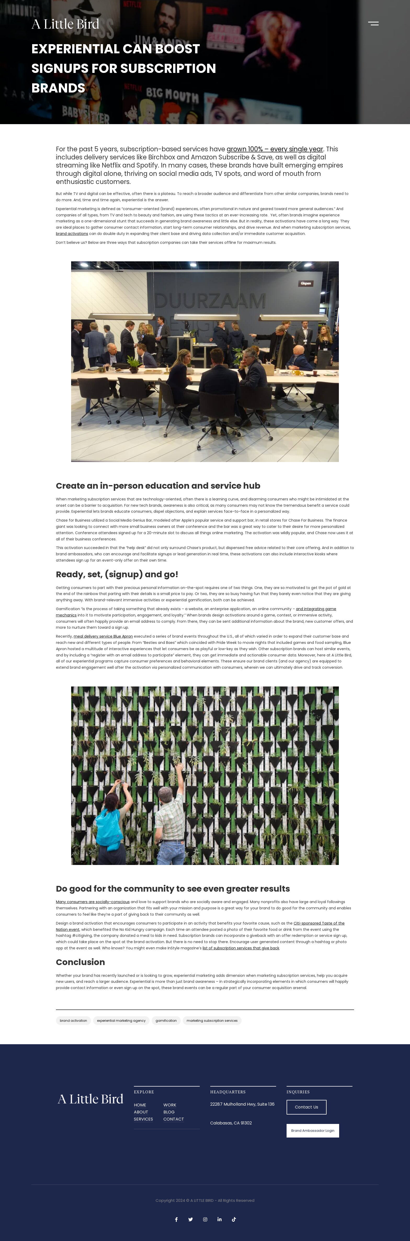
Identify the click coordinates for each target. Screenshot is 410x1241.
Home (140, 1105)
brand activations (72, 233)
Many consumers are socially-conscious (93, 901)
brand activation (73, 1020)
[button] (373, 23)
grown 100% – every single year (275, 149)
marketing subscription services (212, 1020)
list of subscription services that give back (241, 948)
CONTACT (173, 1119)
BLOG (169, 1112)
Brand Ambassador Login (312, 1130)
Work (169, 1105)
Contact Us (306, 1107)
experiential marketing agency (121, 1020)
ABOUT (141, 1112)
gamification (166, 1020)
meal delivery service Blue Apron (103, 636)
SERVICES (143, 1119)
